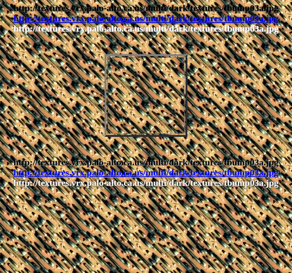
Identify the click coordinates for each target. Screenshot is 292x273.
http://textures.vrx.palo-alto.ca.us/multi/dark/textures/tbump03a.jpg (145, 18)
